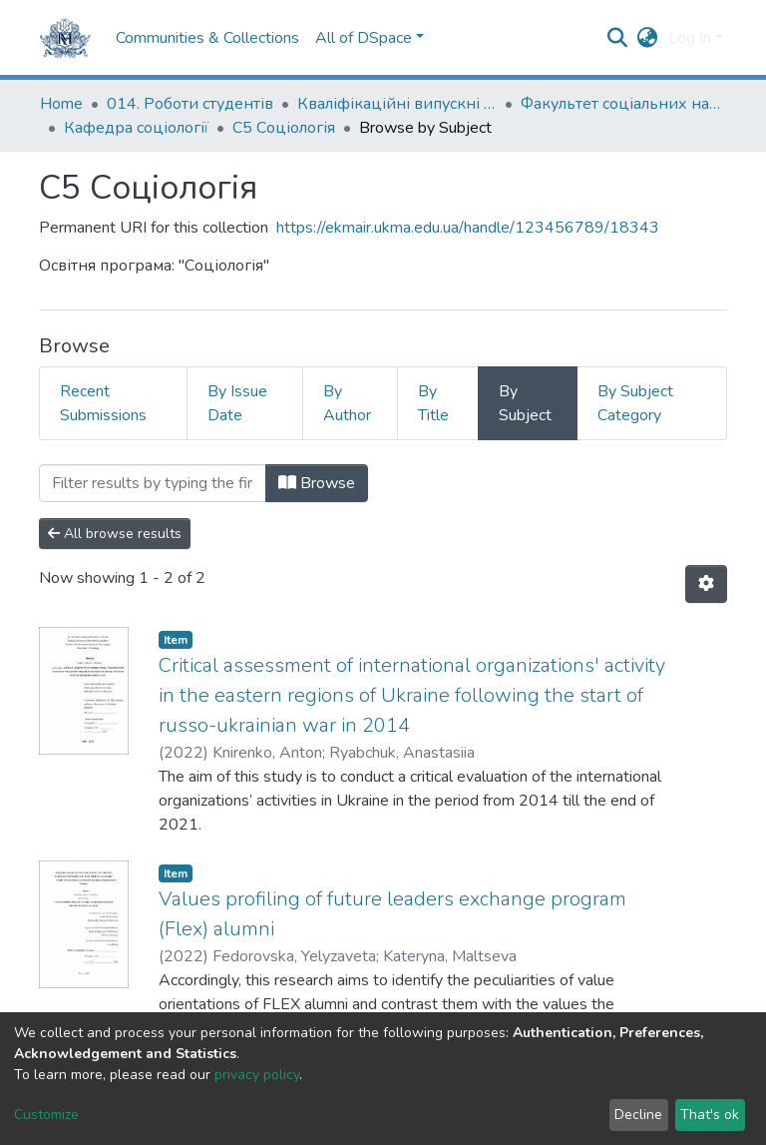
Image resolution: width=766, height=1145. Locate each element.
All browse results (115, 533)
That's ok (709, 1114)
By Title (433, 403)
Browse (316, 483)
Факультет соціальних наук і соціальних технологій (620, 104)
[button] (647, 38)
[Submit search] (617, 38)
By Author (347, 403)
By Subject (525, 403)
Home (61, 104)
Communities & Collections (207, 38)
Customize (46, 1114)
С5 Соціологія (283, 128)
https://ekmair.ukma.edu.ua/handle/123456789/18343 (467, 228)
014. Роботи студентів (190, 104)
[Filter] (152, 483)
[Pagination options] (706, 584)
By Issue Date (237, 403)
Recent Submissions (103, 403)
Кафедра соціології (136, 128)
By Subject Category (635, 403)
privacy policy (256, 1074)
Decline (638, 1114)
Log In (689, 38)
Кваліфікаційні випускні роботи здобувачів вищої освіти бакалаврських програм (397, 104)
